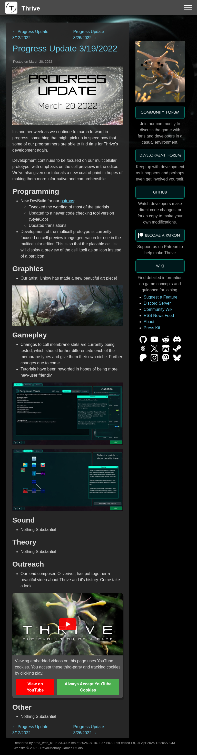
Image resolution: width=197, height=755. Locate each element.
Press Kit (152, 328)
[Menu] (188, 8)
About (149, 322)
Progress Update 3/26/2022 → (88, 34)
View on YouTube (35, 687)
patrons (67, 201)
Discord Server (157, 303)
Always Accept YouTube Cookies (88, 687)
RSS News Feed (159, 315)
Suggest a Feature (161, 297)
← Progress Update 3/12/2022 (30, 34)
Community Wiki (158, 309)
